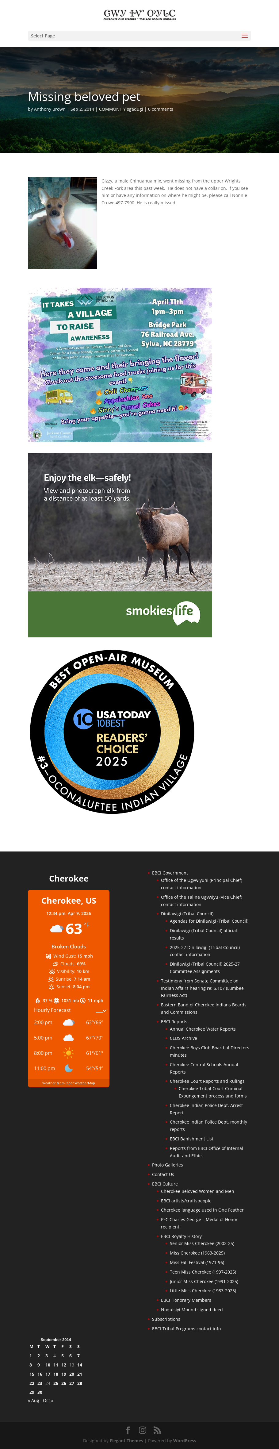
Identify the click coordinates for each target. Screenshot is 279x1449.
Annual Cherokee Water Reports (203, 1029)
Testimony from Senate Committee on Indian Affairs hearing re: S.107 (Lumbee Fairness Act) (202, 988)
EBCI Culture (165, 1184)
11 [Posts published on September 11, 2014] (55, 1365)
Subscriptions (166, 1319)
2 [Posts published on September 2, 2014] (38, 1356)
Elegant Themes (126, 1440)
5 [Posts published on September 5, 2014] (62, 1356)
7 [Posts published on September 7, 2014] (78, 1356)
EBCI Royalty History (181, 1236)
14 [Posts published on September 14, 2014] (79, 1365)
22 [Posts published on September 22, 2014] (31, 1383)
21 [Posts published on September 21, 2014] (79, 1374)
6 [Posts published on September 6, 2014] (70, 1356)
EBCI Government (170, 873)
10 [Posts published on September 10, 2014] (47, 1365)
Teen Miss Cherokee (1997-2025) (203, 1272)
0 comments (160, 109)
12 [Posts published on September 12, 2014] (63, 1365)
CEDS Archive (183, 1038)
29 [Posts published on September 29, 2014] (31, 1392)
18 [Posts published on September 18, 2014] (55, 1374)
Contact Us (163, 1174)
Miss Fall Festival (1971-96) (197, 1262)
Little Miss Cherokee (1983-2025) (203, 1290)
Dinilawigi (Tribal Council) (187, 914)
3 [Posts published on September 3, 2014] (46, 1356)
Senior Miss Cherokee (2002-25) (202, 1243)
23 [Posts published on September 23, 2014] (39, 1383)
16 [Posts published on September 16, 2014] (39, 1374)
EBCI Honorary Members (186, 1300)
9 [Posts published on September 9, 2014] (38, 1365)
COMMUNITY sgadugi (121, 109)
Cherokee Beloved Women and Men (197, 1191)
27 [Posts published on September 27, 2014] (71, 1383)
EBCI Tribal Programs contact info (186, 1329)
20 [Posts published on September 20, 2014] (71, 1374)
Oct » (48, 1400)
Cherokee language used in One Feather (202, 1210)
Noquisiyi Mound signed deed (192, 1310)
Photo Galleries (167, 1165)
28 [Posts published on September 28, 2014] (79, 1383)
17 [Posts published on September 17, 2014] (47, 1374)
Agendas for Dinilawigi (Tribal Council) (209, 921)
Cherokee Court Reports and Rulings (207, 1081)
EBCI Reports (174, 1021)
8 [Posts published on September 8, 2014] (30, 1365)
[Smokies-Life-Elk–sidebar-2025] (120, 636)
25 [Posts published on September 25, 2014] (55, 1383)
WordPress (184, 1440)
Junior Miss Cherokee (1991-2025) (204, 1281)
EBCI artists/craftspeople (186, 1201)
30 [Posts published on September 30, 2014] (39, 1392)
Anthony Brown (50, 109)
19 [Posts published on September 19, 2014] (63, 1374)
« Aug (33, 1400)
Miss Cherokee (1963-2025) (197, 1253)
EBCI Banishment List (191, 1139)
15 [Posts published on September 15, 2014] (31, 1374)
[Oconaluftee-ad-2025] (112, 814)
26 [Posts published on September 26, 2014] (63, 1383)
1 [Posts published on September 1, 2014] (30, 1356)
